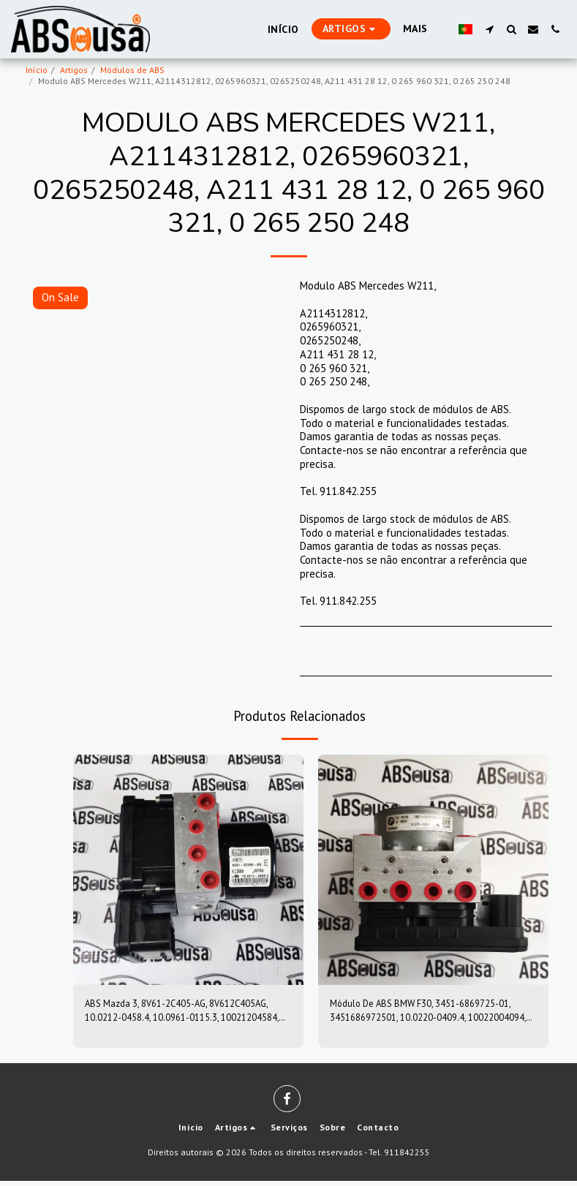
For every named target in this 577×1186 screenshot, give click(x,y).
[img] (188, 870)
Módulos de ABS (132, 69)
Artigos (74, 69)
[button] (489, 29)
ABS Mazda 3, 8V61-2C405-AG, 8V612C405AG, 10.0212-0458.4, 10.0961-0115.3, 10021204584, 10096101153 (180, 1013)
